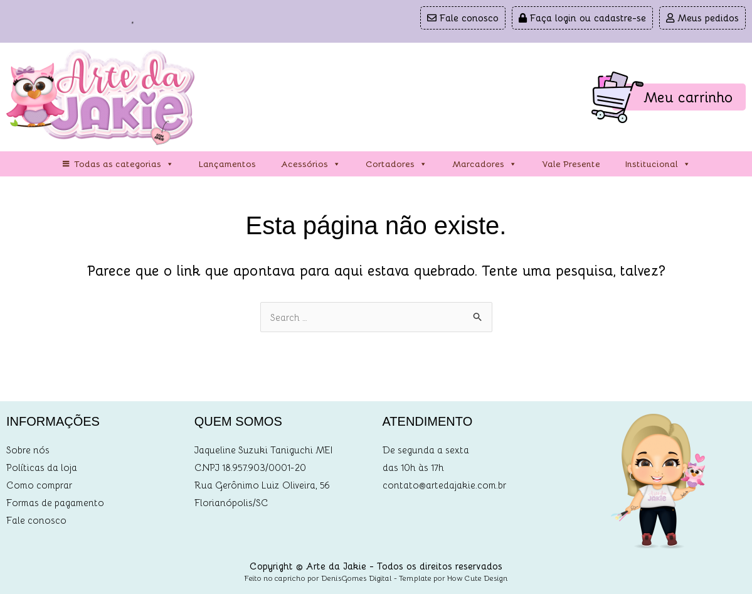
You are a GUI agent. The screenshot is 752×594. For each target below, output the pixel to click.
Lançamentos (227, 163)
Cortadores (396, 163)
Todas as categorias (124, 163)
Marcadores (484, 163)
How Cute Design (477, 577)
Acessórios (311, 163)
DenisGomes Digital (356, 577)
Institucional (658, 163)
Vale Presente (571, 163)
